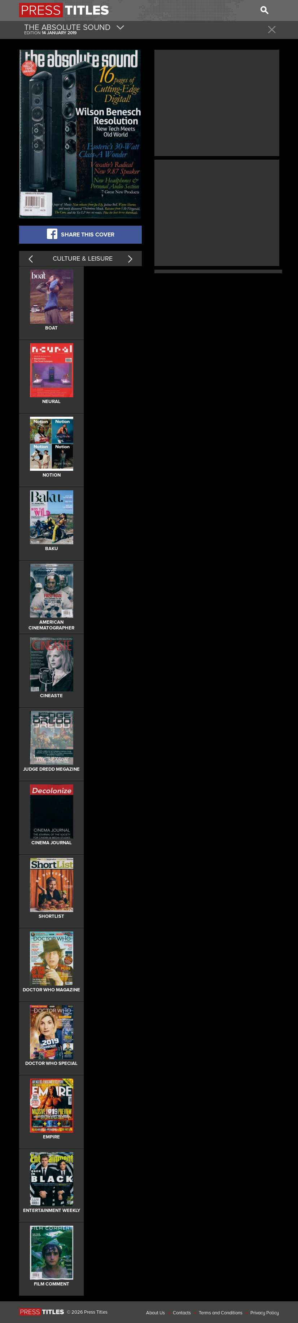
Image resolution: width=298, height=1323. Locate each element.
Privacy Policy (264, 1313)
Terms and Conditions (220, 1313)
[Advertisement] (216, 102)
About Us (155, 1313)
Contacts (182, 1313)
